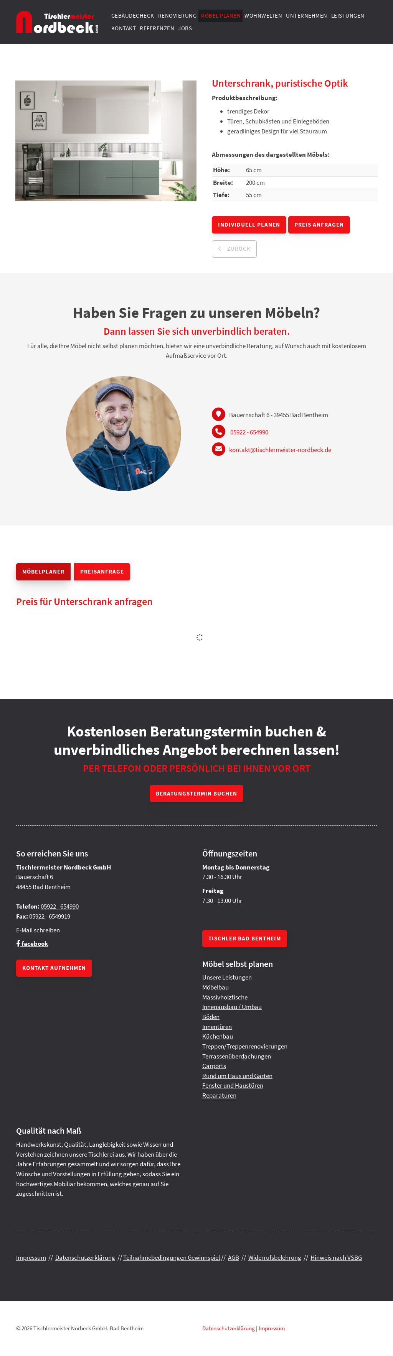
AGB (233, 1257)
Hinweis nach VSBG (336, 1257)
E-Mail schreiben (38, 930)
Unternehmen (306, 15)
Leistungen (348, 15)
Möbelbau (215, 987)
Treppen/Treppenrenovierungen (244, 1046)
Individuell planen (249, 224)
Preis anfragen (319, 224)
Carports (214, 1066)
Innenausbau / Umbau (232, 1007)
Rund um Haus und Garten (237, 1076)
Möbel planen (220, 15)
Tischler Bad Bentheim (244, 938)
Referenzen (157, 28)
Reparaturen (219, 1095)
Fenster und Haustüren (232, 1085)
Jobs (185, 28)
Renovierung (177, 15)
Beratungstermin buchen (196, 793)
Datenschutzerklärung (85, 1257)
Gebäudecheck (132, 15)
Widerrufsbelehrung (274, 1257)
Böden (211, 1016)
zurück (238, 248)
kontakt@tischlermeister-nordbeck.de (280, 449)
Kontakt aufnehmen (54, 967)
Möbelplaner (43, 571)
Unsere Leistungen (227, 977)
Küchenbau (217, 1036)
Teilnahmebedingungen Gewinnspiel (171, 1257)
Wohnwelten (263, 15)
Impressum (31, 1257)
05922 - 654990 (249, 432)
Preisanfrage (102, 571)
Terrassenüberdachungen (236, 1056)
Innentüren (217, 1026)
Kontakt (123, 28)
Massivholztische (225, 997)
